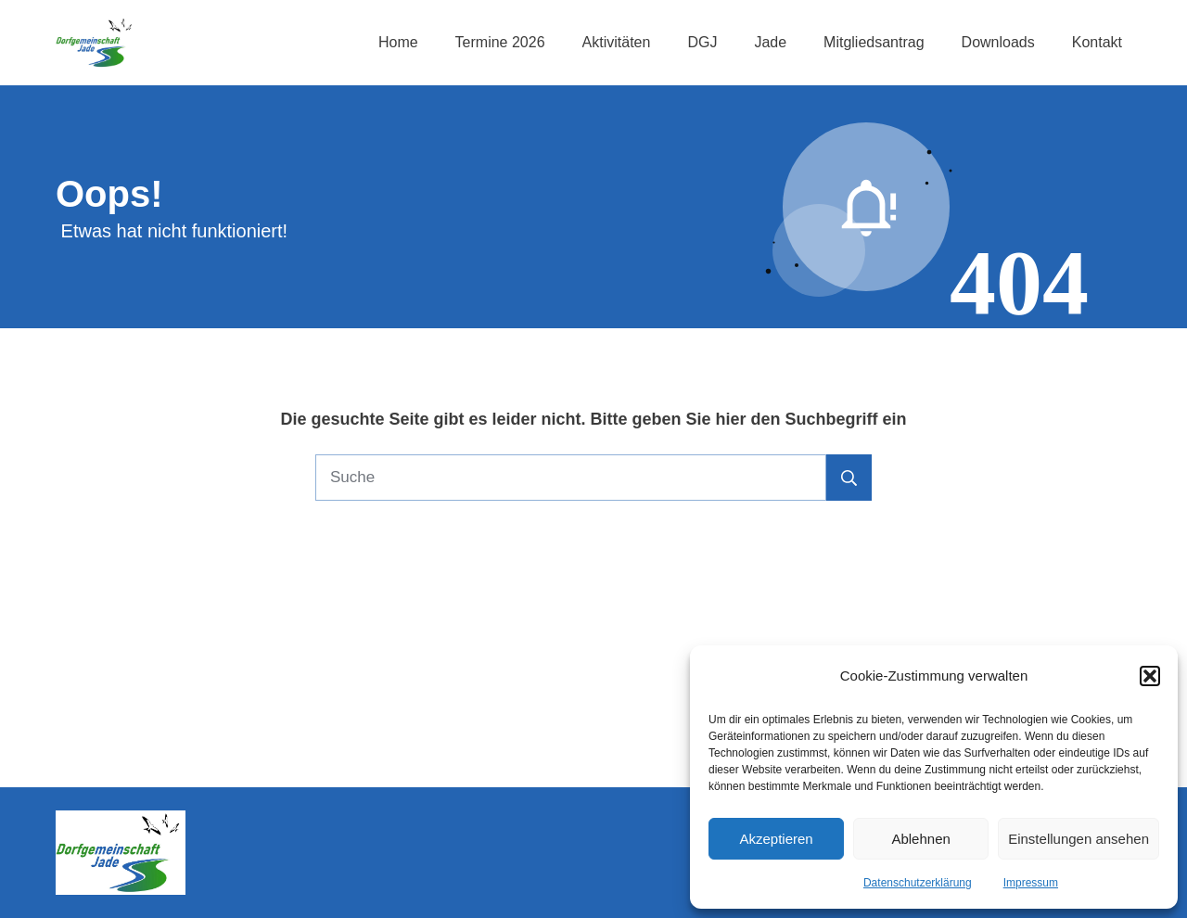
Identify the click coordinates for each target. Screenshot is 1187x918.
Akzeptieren (775, 839)
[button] (1150, 676)
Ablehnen (920, 839)
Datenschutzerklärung (917, 882)
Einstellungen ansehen (1078, 839)
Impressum (1030, 882)
